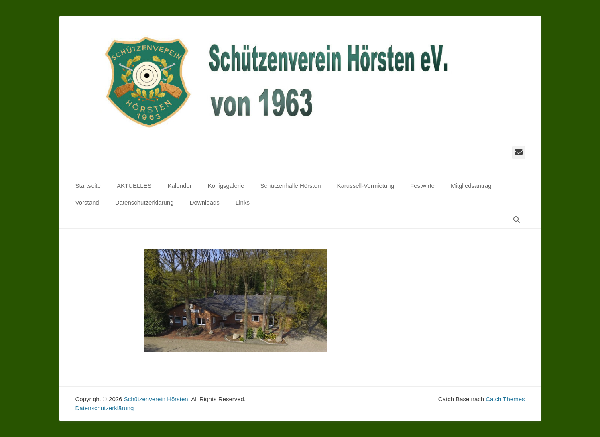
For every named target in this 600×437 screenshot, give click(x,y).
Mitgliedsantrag (471, 185)
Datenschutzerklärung (144, 202)
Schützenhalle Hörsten (290, 185)
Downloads (205, 202)
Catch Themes (505, 399)
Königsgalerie (226, 185)
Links (243, 202)
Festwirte (422, 185)
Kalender (180, 185)
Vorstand (87, 202)
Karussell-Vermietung (365, 185)
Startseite (88, 185)
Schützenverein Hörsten (156, 399)
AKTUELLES (134, 185)
